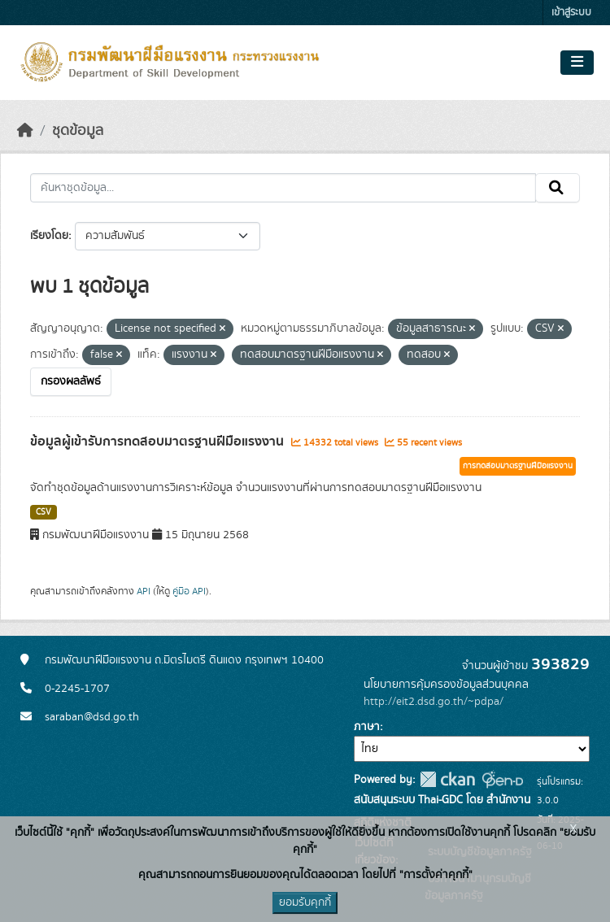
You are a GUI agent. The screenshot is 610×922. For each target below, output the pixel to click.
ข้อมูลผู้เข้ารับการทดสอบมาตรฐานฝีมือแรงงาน (158, 441)
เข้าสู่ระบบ (571, 12)
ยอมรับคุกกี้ (305, 902)
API (143, 591)
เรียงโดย (49, 236)
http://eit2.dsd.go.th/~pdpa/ (433, 702)
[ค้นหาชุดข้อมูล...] (283, 187)
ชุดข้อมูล (77, 130)
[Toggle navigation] (577, 62)
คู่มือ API (189, 591)
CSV (43, 512)
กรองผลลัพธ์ (71, 381)
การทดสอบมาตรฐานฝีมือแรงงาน (518, 466)
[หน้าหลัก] (25, 130)
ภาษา (367, 727)
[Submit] (557, 187)
